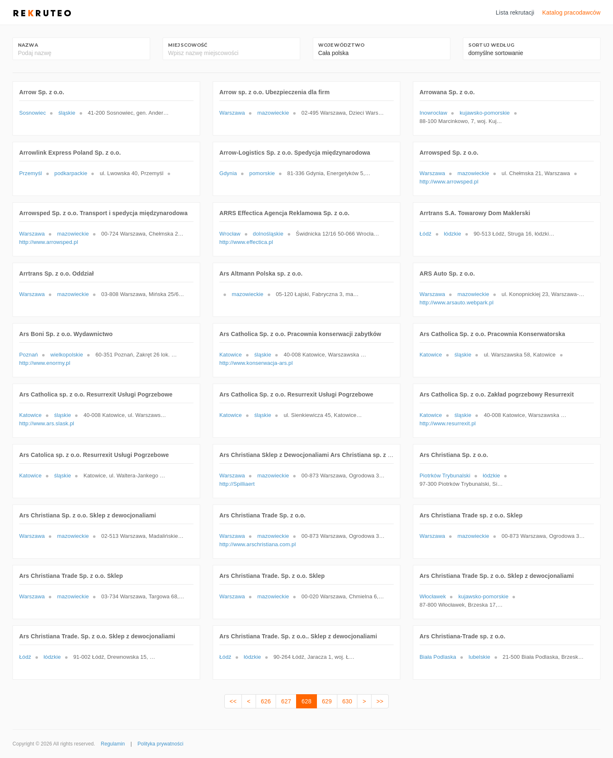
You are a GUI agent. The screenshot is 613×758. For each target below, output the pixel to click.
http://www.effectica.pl (246, 242)
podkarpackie (70, 173)
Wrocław (230, 234)
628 (306, 701)
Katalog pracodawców (571, 12)
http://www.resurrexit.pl (448, 423)
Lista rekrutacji (515, 12)
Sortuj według (491, 45)
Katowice (230, 354)
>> (380, 701)
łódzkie (452, 234)
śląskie (66, 113)
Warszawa (232, 113)
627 (286, 701)
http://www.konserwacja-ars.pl (256, 363)
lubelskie (479, 657)
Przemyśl (30, 173)
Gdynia (228, 173)
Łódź (426, 234)
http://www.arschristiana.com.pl (257, 544)
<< (233, 701)
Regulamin (113, 744)
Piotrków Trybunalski (445, 475)
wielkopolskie (66, 354)
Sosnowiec (32, 113)
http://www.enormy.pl (44, 363)
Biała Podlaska (438, 657)
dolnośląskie (268, 234)
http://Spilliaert (237, 484)
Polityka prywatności (160, 744)
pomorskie (262, 173)
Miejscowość (188, 45)
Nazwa (28, 45)
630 (347, 701)
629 (327, 701)
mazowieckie (273, 113)
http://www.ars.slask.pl (46, 423)
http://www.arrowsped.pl (449, 181)
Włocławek (433, 596)
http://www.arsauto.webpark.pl (456, 302)
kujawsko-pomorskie (485, 113)
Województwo (341, 45)
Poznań (28, 354)
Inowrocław (433, 113)
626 (266, 701)
